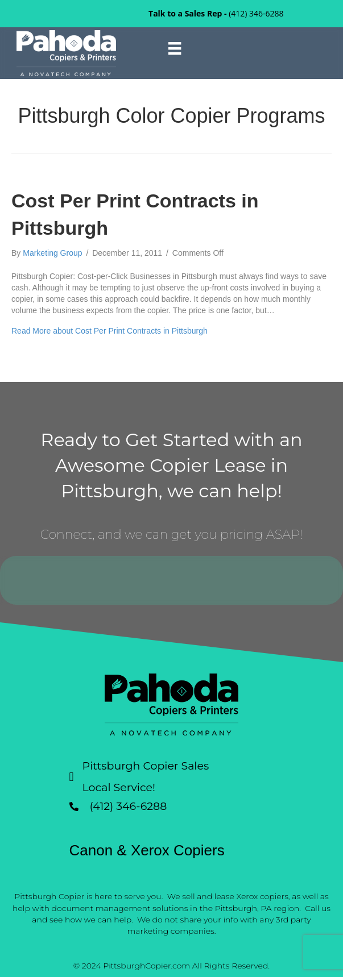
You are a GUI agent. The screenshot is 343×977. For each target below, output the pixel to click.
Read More (109, 330)
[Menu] (174, 48)
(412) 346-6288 (256, 13)
